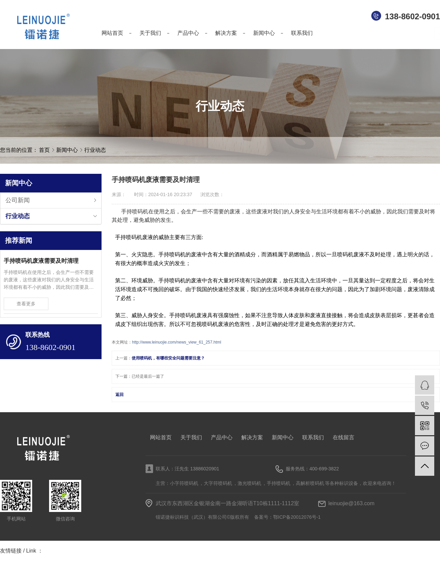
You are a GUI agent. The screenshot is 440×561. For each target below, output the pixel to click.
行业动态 (95, 150)
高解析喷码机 (310, 483)
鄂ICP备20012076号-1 (297, 517)
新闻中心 (67, 150)
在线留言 (343, 437)
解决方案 (252, 437)
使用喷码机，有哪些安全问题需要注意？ (168, 358)
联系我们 (313, 437)
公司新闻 (17, 200)
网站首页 (161, 437)
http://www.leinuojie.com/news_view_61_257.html (176, 342)
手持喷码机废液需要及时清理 (41, 261)
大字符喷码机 (218, 483)
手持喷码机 (278, 483)
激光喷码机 (249, 483)
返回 (119, 394)
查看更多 (26, 303)
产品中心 (222, 437)
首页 (44, 150)
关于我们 (191, 437)
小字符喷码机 (184, 483)
